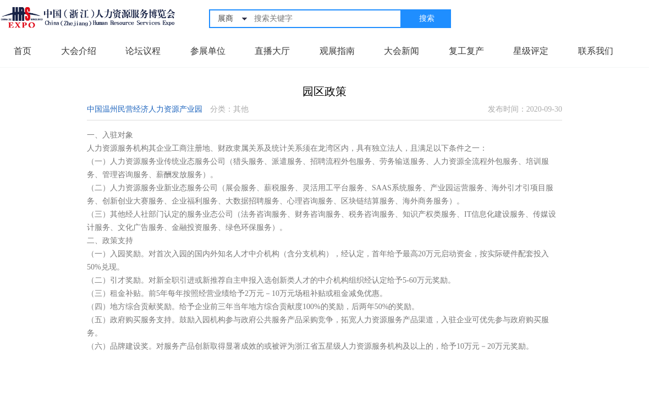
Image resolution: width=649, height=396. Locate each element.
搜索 (427, 18)
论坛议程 (143, 51)
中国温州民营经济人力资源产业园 (144, 109)
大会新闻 (401, 51)
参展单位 (208, 51)
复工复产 (466, 51)
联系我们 (595, 51)
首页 (22, 51)
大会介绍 (78, 51)
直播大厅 (272, 51)
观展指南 (337, 51)
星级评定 (530, 51)
